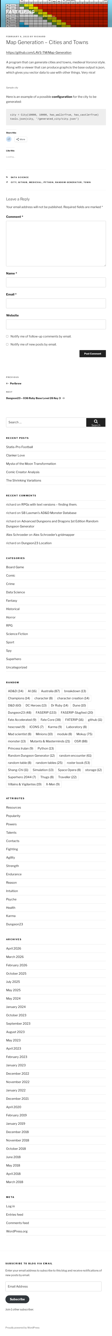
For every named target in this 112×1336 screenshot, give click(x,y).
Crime (10, 584)
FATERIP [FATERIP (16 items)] (74, 720)
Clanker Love (15, 455)
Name (11, 273)
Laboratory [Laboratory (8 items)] (76, 727)
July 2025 (13, 982)
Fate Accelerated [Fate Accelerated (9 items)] (22, 720)
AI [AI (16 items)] (32, 691)
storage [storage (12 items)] (93, 770)
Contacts (12, 841)
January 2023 (16, 1065)
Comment (14, 216)
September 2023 (18, 1023)
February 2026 (16, 965)
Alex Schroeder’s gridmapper (54, 534)
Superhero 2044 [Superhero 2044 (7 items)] (22, 777)
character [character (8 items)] (43, 698)
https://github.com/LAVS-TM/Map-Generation (39, 52)
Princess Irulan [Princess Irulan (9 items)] (20, 748)
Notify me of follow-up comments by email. (41, 336)
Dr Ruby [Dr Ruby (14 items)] (59, 705)
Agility (10, 857)
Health (10, 907)
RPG (9, 625)
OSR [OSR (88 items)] (80, 741)
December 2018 (17, 1132)
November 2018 (17, 1140)
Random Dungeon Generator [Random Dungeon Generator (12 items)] (31, 755)
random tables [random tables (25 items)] (49, 763)
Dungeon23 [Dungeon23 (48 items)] (19, 712)
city (14, 182)
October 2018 (16, 1148)
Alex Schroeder (17, 534)
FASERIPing (20, 11)
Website (12, 315)
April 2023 (13, 1048)
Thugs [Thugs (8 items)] (47, 777)
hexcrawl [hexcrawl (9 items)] (16, 727)
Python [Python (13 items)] (46, 748)
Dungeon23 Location (36, 543)
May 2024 (13, 998)
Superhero (13, 659)
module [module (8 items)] (64, 734)
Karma (11, 916)
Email (11, 294)
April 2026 (13, 948)
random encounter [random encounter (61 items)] (75, 755)
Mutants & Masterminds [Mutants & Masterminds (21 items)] (50, 741)
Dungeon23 (14, 924)
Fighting (12, 849)
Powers (11, 824)
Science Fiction (17, 634)
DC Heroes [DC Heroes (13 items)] (36, 705)
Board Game (15, 567)
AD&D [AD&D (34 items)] (15, 691)
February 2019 (16, 1115)
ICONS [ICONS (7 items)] (36, 727)
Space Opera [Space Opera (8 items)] (69, 770)
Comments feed (17, 1223)
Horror (11, 617)
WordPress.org (17, 1231)
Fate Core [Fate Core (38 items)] (51, 720)
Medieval (35, 182)
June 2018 (13, 1157)
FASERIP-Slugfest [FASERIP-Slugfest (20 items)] (77, 712)
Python (49, 182)
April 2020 (13, 1107)
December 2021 (17, 1098)
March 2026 (15, 957)
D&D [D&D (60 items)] (14, 705)
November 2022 (17, 1082)
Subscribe (17, 1299)
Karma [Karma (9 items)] (55, 727)
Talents (11, 832)
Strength (12, 866)
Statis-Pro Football (19, 447)
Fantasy (11, 600)
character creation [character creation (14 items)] (73, 698)
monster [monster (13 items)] (17, 741)
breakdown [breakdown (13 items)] (75, 691)
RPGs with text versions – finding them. (49, 504)
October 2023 (16, 1015)
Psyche (11, 899)
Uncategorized (16, 667)
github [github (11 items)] (95, 720)
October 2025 (16, 973)
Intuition (12, 891)
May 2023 (13, 1040)
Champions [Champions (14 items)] (19, 698)
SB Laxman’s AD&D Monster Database (48, 513)
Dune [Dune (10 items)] (79, 705)
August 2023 (15, 1032)
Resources (13, 807)
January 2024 (16, 1007)
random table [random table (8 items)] (19, 763)
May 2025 (13, 990)
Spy (9, 650)
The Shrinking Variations (23, 480)
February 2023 (16, 1057)
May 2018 (13, 1165)
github (23, 182)
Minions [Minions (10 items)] (44, 734)
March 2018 (14, 1182)
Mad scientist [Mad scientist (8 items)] (19, 734)
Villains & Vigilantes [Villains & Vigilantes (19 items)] (25, 784)
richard (40, 36)
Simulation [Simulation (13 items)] (43, 770)
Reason (11, 882)
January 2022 (16, 1090)
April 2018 (13, 1174)
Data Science (20, 177)
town (87, 182)
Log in (10, 1206)
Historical (12, 609)
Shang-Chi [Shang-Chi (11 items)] (18, 770)
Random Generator (68, 182)
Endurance (14, 874)
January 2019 (15, 1123)
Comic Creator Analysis (22, 472)
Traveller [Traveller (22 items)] (67, 777)
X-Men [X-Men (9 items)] (53, 784)
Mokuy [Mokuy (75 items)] (84, 734)
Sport (10, 642)
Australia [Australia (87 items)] (50, 691)
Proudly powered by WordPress (22, 1327)
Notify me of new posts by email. (34, 344)
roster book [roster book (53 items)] (78, 763)
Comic (10, 575)
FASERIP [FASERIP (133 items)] (46, 712)
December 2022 (17, 1073)
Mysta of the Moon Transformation (31, 463)
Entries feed (14, 1214)
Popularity (13, 816)
